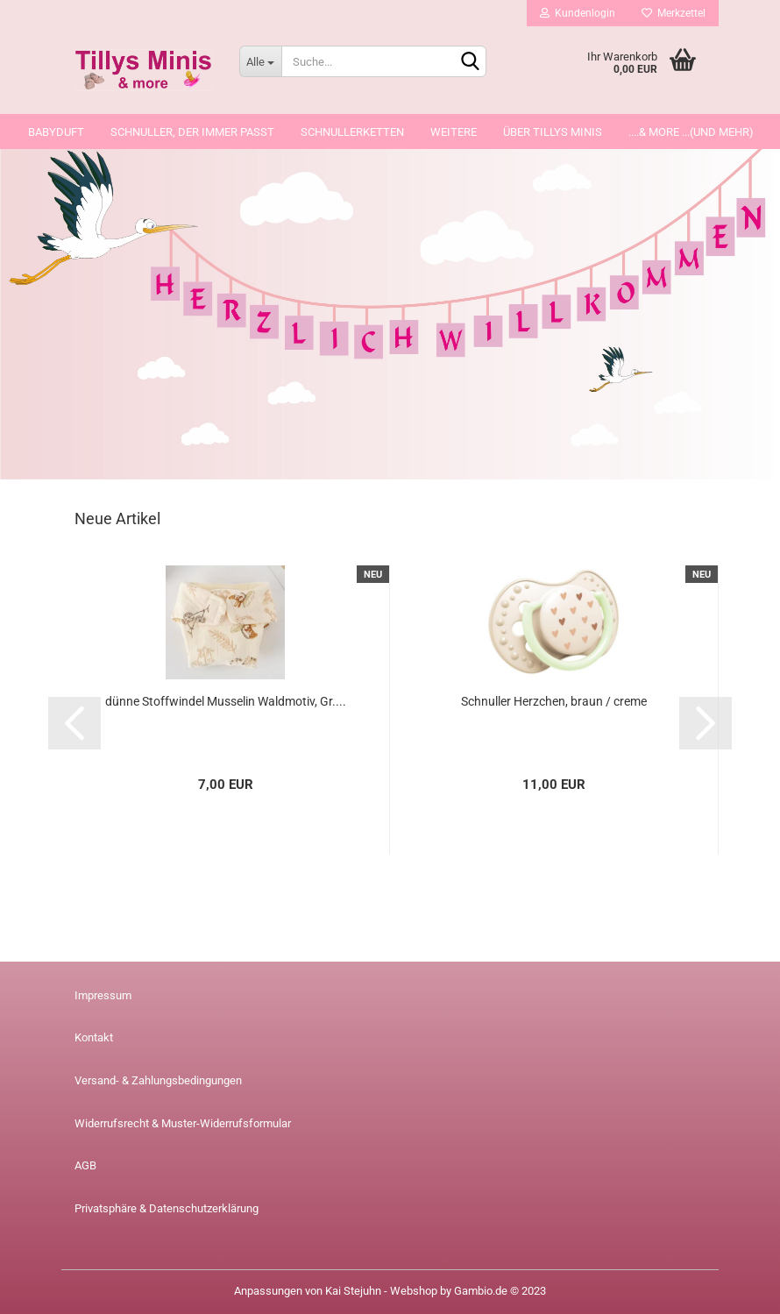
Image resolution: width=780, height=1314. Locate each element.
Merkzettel (674, 13)
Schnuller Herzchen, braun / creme (554, 701)
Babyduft (56, 132)
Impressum (102, 995)
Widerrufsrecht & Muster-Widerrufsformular (182, 1123)
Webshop (413, 1290)
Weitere (453, 132)
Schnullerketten (352, 132)
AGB (85, 1165)
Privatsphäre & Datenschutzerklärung (166, 1208)
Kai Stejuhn (353, 1290)
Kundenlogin (577, 13)
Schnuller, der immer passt (192, 132)
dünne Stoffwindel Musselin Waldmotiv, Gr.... (225, 701)
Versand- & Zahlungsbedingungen (158, 1080)
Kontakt (93, 1037)
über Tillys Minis (552, 132)
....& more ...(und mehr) (691, 132)
